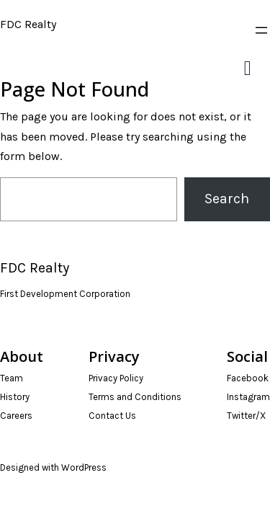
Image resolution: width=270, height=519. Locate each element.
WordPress (84, 467)
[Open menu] (261, 30)
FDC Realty (28, 24)
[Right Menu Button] (247, 68)
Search (226, 198)
